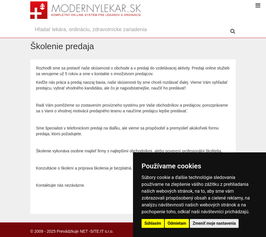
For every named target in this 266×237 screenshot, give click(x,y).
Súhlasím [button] (152, 223)
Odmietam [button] (177, 223)
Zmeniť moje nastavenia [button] (214, 223)
